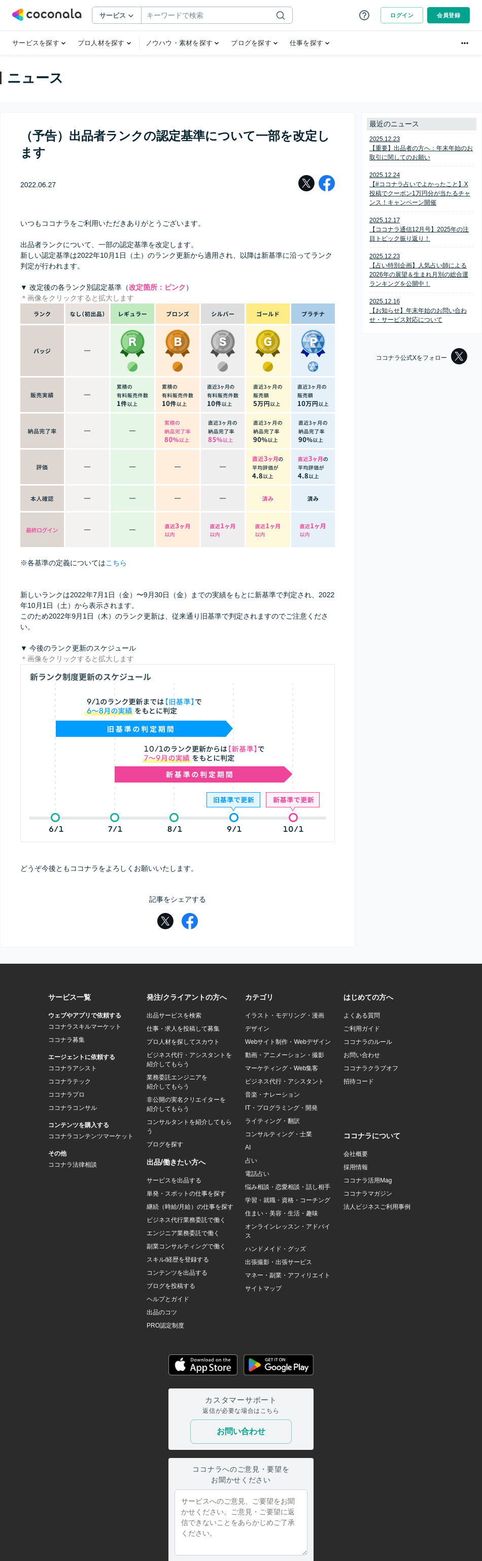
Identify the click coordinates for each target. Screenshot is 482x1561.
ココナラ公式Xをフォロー (421, 357)
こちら (116, 563)
